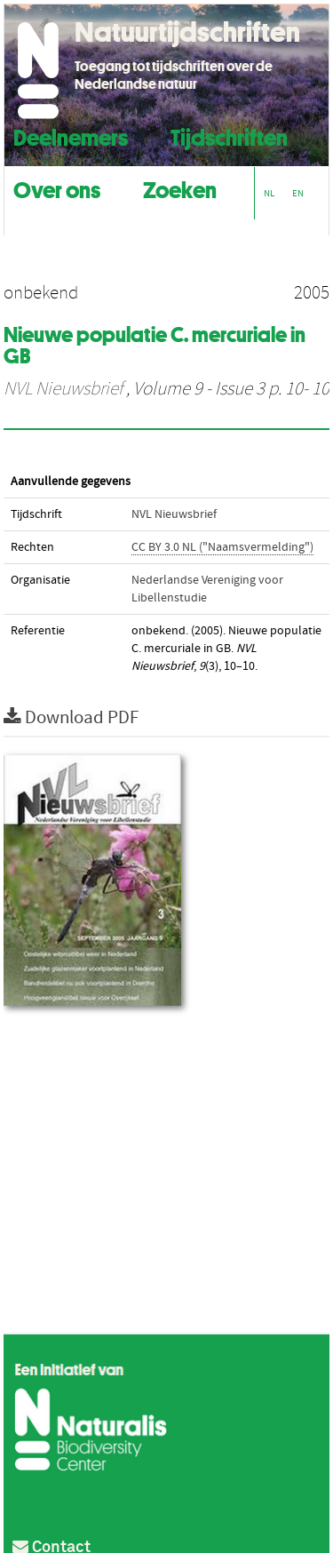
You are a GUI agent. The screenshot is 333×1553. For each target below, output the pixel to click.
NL (269, 193)
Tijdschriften (229, 135)
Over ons (56, 188)
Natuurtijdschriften (187, 32)
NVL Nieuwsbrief (63, 389)
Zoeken (180, 188)
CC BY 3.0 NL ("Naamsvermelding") (222, 547)
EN (298, 193)
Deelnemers (70, 135)
